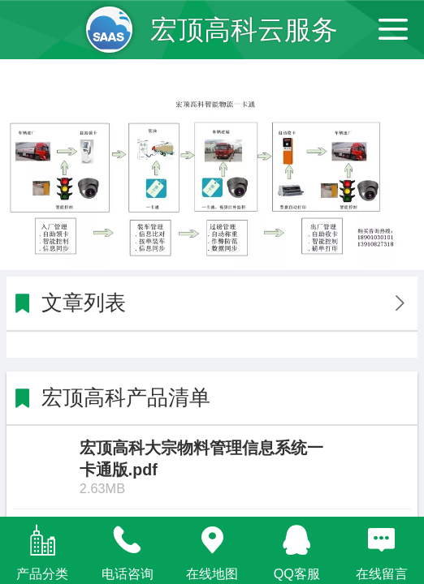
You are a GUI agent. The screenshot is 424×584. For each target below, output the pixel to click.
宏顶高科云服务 (244, 30)
